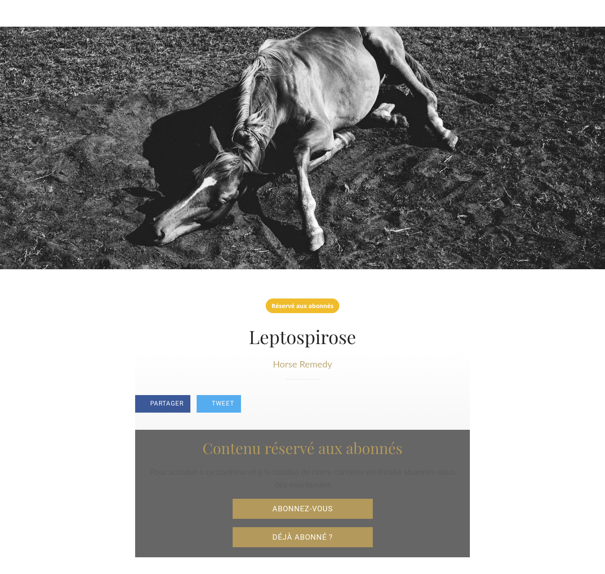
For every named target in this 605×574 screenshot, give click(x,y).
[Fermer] (17, 13)
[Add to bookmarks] (460, 405)
